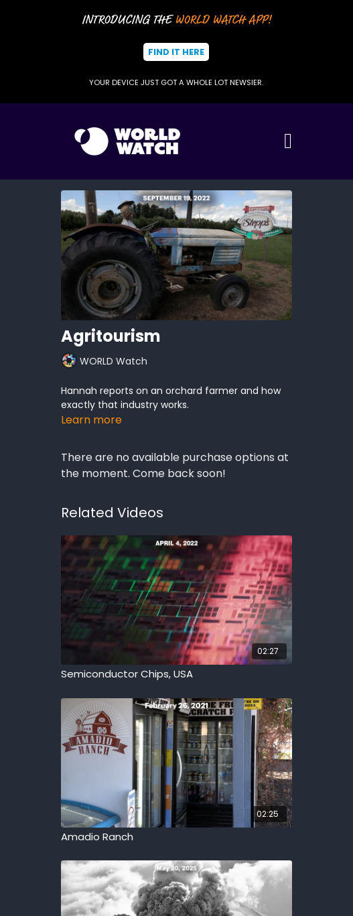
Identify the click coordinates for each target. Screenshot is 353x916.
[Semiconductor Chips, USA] (176, 674)
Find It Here (176, 52)
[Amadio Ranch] (176, 837)
